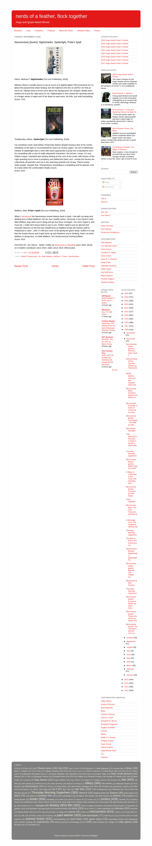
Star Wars (80, 789)
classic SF (80, 799)
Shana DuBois (107, 747)
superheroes (43, 822)
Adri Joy (104, 212)
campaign (51, 799)
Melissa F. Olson (60, 256)
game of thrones (96, 806)
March (129, 665)
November (131, 339)
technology (74, 822)
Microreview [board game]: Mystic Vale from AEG (132, 464)
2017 (126, 326)
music (127, 812)
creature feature (44, 802)
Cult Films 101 (123, 771)
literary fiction (23, 812)
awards (92, 796)
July (128, 651)
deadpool (24, 806)
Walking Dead (99, 793)
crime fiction (67, 802)
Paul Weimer (106, 229)
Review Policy (83, 30)
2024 (126, 301)
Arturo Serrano (107, 226)
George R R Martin (114, 776)
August (130, 647)
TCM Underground (100, 789)
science (17, 819)
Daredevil (73, 774)
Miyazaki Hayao (123, 784)
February (130, 669)
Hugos (87, 780)
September (131, 641)
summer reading (25, 822)
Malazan (70, 784)
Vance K (104, 202)
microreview (98, 811)
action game (129, 793)
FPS (71, 776)
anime (55, 796)
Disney (17, 776)
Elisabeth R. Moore (109, 721)
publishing (107, 816)
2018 (126, 322)
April (129, 662)
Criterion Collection (92, 771)
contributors (28, 802)
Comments (108, 187)
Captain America (52, 771)
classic (70, 799)
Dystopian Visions (41, 776)
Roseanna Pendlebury (110, 232)
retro (124, 816)
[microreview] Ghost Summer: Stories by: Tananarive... (131, 364)
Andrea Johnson (108, 704)
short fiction (76, 819)
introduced (26, 216)
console (122, 799)
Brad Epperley (107, 708)
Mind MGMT (107, 784)
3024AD (17, 768)
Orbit (96, 786)
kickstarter (134, 809)
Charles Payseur (108, 714)
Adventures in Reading (64, 245)
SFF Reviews (107, 337)
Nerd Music (62, 786)
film (70, 805)
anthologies (67, 796)
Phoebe (105, 786)
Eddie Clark (106, 262)
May (129, 658)
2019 (126, 319)
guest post (46, 808)
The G (103, 198)
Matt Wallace (47, 256)
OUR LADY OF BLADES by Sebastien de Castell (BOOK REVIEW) (108, 360)
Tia (102, 754)
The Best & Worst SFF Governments (131, 541)
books (34, 799)
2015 (126, 679)
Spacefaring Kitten (108, 751)
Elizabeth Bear (59, 776)
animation (42, 795)
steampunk (133, 819)
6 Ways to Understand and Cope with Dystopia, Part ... (131, 477)
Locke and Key (56, 784)
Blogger (94, 836)
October (130, 638)
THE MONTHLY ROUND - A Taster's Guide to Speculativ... (131, 441)
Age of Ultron (74, 768)
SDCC (35, 789)
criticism (79, 802)
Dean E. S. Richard (109, 259)
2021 (126, 312)
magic (61, 812)
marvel (71, 812)
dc (15, 806)
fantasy (54, 805)
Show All (114, 370)
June (129, 654)
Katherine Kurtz (41, 784)
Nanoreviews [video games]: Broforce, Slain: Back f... (132, 349)
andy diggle (30, 796)
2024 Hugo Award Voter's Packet (114, 44)
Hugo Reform (75, 780)
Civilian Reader (108, 321)
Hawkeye (27, 780)
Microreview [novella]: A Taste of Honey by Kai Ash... (131, 407)
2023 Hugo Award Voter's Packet (114, 47)
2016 (126, 330)
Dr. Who (28, 777)
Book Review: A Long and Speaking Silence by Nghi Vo (124, 111)
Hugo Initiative (60, 780)
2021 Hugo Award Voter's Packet (114, 50)
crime (55, 802)
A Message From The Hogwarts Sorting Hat (132, 523)
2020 (126, 315)
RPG (136, 786)
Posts (106, 182)
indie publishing (103, 808)
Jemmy (104, 731)
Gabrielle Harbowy (108, 266)
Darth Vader (101, 774)
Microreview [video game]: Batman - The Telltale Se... (131, 570)
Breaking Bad (118, 768)
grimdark (33, 808)
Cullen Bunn (108, 771)
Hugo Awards (40, 780)
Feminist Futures (95, 776)
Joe (39, 256)
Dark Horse (87, 774)
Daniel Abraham (58, 774)
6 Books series (44, 768)
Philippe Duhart (107, 741)
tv (85, 822)
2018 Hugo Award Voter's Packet (114, 60)
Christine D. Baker (108, 252)
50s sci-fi (28, 768)
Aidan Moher (106, 701)
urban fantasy (98, 822)
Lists (28, 30)
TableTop (116, 789)
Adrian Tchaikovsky (29, 256)
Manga (78, 784)
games (110, 806)
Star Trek (66, 789)
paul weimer (65, 815)
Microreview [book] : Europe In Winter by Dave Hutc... (131, 602)
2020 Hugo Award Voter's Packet (114, 53)
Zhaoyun (104, 757)
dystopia (40, 805)
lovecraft (51, 812)
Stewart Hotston (107, 282)
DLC (46, 774)
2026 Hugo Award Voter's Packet (114, 40)
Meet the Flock (66, 30)
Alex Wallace (106, 243)
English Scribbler (108, 727)
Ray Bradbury (23, 789)
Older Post (88, 266)
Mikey (103, 734)
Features (39, 30)
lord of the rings (39, 812)
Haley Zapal (106, 269)
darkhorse (131, 802)
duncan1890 (74, 836)
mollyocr (118, 812)
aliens (17, 795)
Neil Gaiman (48, 786)
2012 (126, 690)
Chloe (65, 771)
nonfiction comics (35, 816)
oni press (49, 816)
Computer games (77, 771)
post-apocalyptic (90, 815)
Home (97, 30)
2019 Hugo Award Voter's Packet (114, 57)
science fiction (34, 818)
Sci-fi (54, 789)
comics (105, 799)
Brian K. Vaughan (21, 771)
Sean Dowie (106, 744)
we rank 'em (19, 825)
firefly (83, 806)
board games (19, 799)
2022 (126, 308)
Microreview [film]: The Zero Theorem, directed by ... (131, 510)
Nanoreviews (73, 256)
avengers (80, 796)
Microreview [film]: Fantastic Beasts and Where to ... (132, 394)
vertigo (111, 822)
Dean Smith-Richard (121, 773)
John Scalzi (26, 784)
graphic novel (19, 808)
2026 (126, 293)
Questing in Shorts (121, 786)
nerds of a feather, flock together (51, 16)
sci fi (132, 816)
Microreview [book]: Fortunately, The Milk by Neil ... (132, 420)
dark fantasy (118, 802)
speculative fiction (116, 819)
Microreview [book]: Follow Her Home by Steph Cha (131, 616)
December (131, 333)
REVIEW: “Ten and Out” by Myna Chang (107, 341)
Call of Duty (36, 771)
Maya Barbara (107, 276)
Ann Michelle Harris (109, 246)
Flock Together (131, 500)
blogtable (130, 796)
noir (22, 816)
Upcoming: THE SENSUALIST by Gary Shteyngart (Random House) (108, 326)
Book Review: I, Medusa (122, 93)
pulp (116, 816)
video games (125, 822)
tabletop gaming (61, 822)
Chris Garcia (106, 249)
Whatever (106, 310)
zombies (32, 825)
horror (75, 808)
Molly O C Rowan (108, 737)
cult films (91, 802)
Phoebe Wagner (107, 279)
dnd (32, 806)
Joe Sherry (105, 215)
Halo (128, 777)
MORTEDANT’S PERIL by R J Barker (108, 300)
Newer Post (21, 266)
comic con (92, 799)
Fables (80, 776)
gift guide (120, 806)
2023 (126, 304)
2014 (126, 683)
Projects (51, 30)
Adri (60, 768)
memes (83, 812)
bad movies (104, 796)
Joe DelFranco (107, 272)
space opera (95, 819)
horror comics (89, 809)
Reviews (18, 30)
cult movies (103, 802)
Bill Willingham (87, 768)
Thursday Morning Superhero (131, 453)
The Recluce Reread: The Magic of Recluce (123, 148)
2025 (126, 297)
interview (119, 808)
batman (117, 795)
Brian (103, 711)
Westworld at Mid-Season (131, 583)
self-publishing (60, 819)
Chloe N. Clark (107, 718)
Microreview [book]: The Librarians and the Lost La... (131, 628)
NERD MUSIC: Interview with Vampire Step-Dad (131, 379)
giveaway (131, 806)
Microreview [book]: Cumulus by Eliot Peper (131, 491)
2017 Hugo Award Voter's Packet (114, 63)
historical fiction (60, 808)
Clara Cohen (106, 256)
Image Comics (100, 780)
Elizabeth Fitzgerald (109, 724)
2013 (126, 687)
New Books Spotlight (131, 429)
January (130, 675)
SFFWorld (106, 296)
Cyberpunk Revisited (31, 774)
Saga (45, 789)
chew (61, 799)
